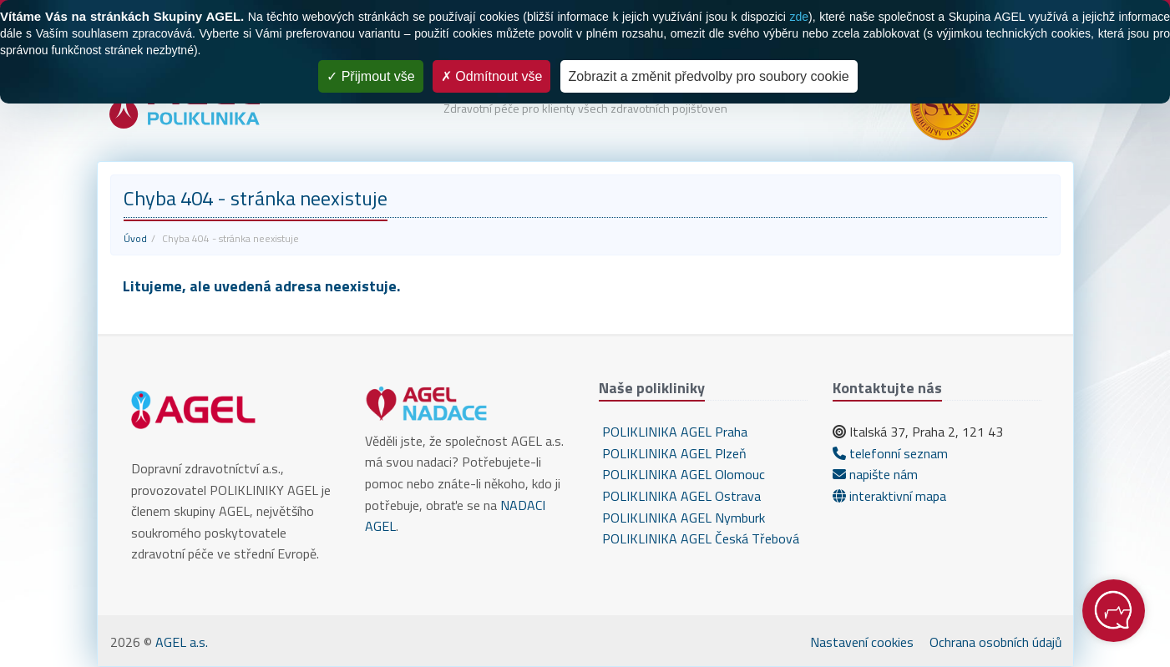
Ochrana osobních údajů (995, 642)
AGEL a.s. (181, 642)
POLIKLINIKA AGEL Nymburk (682, 518)
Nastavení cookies (862, 642)
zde (798, 16)
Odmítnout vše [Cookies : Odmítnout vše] (492, 76)
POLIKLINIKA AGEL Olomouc (682, 474)
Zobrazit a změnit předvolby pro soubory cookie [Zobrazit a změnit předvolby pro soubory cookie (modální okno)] (709, 76)
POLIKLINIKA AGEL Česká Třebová (699, 538)
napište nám (875, 474)
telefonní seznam (890, 453)
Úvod (135, 238)
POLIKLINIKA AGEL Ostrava (680, 496)
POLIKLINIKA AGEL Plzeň (673, 453)
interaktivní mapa (889, 496)
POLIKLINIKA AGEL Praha (673, 432)
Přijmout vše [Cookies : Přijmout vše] (370, 76)
